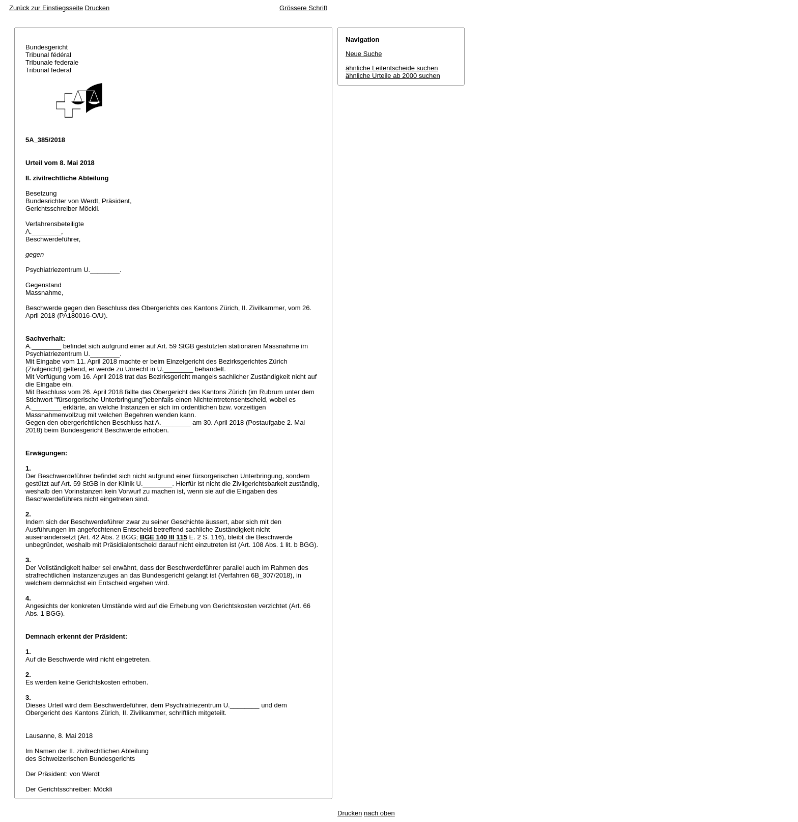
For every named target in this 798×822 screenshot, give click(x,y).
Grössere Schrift (303, 8)
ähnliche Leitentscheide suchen (392, 68)
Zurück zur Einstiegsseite (46, 8)
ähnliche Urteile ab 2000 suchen (393, 75)
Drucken (97, 8)
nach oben (379, 813)
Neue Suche (364, 54)
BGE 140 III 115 (163, 537)
